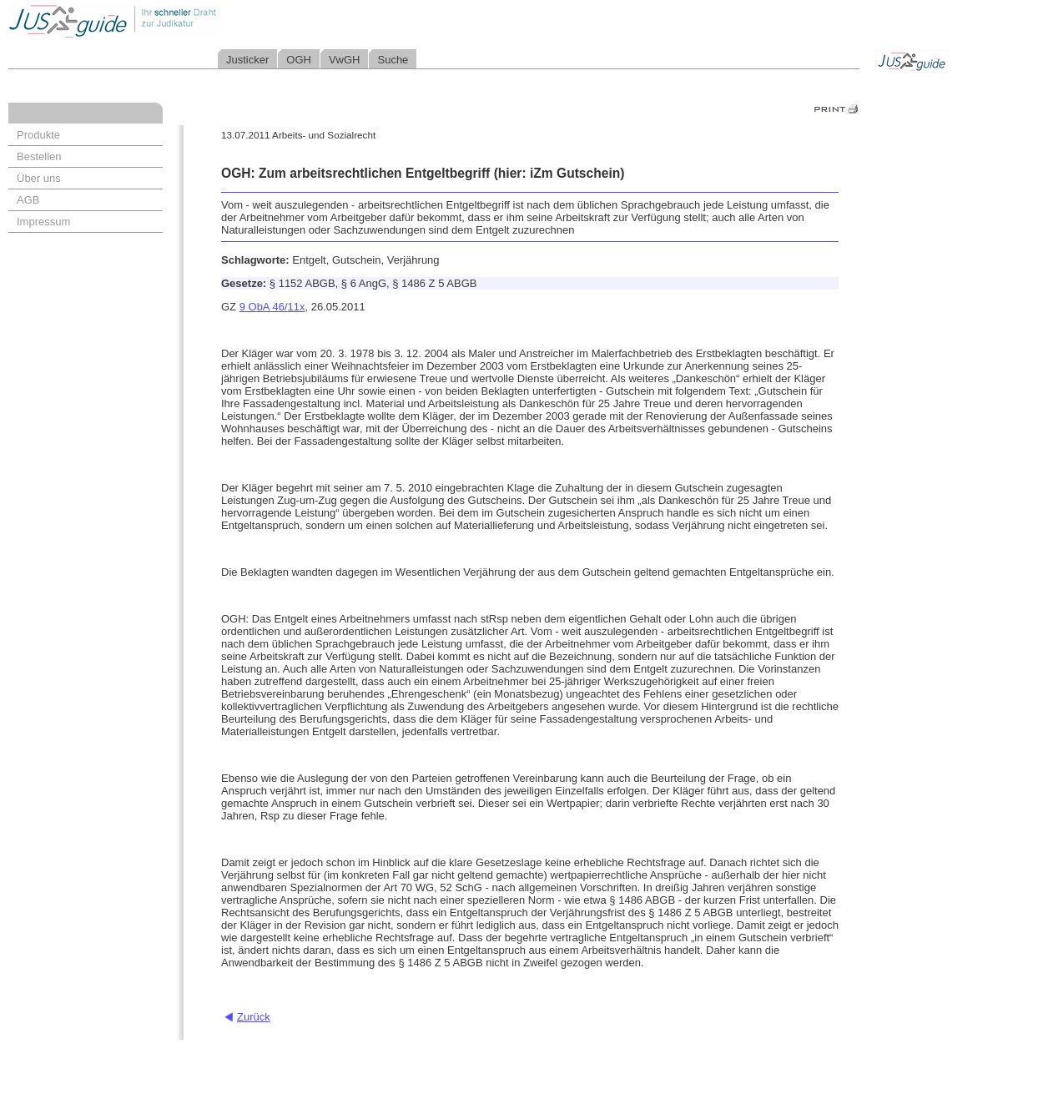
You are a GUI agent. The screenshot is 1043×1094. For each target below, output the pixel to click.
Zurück (253, 1017)
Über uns (39, 178)
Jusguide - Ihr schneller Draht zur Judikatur (167, 20)
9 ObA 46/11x (272, 306)
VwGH (344, 59)
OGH (298, 59)
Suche (392, 59)
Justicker (247, 59)
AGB (28, 200)
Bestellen (39, 156)
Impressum (43, 221)
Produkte (38, 135)
